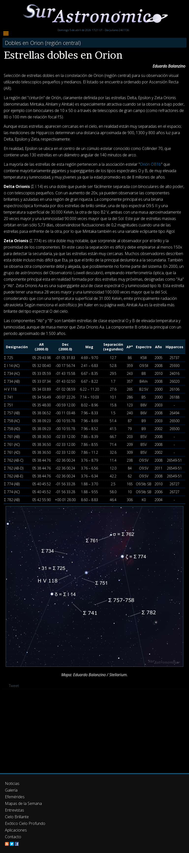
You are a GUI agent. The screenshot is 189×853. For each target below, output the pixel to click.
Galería (11, 790)
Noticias (12, 783)
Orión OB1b (150, 164)
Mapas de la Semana (23, 803)
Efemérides (15, 796)
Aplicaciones (16, 830)
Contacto (13, 836)
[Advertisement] (94, 731)
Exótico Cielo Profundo (25, 823)
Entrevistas (14, 810)
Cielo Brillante (17, 816)
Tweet (14, 685)
